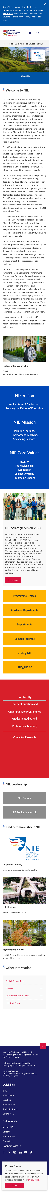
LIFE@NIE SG (24, 667)
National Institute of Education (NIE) (26, 43)
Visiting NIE (24, 653)
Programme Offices (24, 595)
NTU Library (8, 1095)
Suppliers (7, 1099)
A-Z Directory (9, 1136)
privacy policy (34, 1180)
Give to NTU (8, 1113)
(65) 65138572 (12, 1076)
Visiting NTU (8, 1127)
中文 (5, 1090)
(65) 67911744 (12, 1057)
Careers (6, 1131)
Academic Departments (24, 610)
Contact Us (8, 1141)
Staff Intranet (9, 1104)
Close (14, 1185)
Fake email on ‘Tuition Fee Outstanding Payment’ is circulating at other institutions (23, 10)
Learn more (13, 580)
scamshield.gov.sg (27, 16)
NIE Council (24, 798)
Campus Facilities (25, 638)
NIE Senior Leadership (24, 812)
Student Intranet (10, 1109)
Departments (24, 624)
